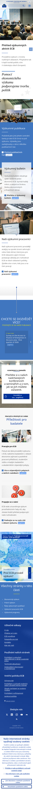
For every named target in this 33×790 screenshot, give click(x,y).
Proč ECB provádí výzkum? (15, 573)
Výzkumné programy (12, 612)
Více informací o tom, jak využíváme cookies (18, 775)
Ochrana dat (9, 681)
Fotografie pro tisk (11, 639)
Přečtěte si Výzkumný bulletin (14, 196)
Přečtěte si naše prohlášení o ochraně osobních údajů (17, 769)
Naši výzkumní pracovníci (9, 272)
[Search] (15, 5)
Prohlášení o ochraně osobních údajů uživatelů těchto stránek (16, 684)
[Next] (30, 342)
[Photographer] (32, 232)
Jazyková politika (10, 696)
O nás (6, 630)
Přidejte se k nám (10, 633)
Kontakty (7, 642)
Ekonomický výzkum (11, 599)
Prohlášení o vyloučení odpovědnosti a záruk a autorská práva (16, 659)
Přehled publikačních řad (12, 153)
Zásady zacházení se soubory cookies (15, 689)
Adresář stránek (10, 701)
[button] (29, 2)
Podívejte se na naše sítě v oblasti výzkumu (13, 521)
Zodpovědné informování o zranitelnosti (13, 668)
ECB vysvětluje (9, 636)
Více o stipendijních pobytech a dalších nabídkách (15, 471)
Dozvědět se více (17, 396)
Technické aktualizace (12, 664)
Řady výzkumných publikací (14, 606)
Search (23, 5)
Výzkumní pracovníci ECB (13, 609)
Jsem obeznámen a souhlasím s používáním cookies (18, 781)
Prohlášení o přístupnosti (13, 693)
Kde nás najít (9, 645)
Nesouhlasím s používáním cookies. (18, 786)
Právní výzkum (9, 603)
